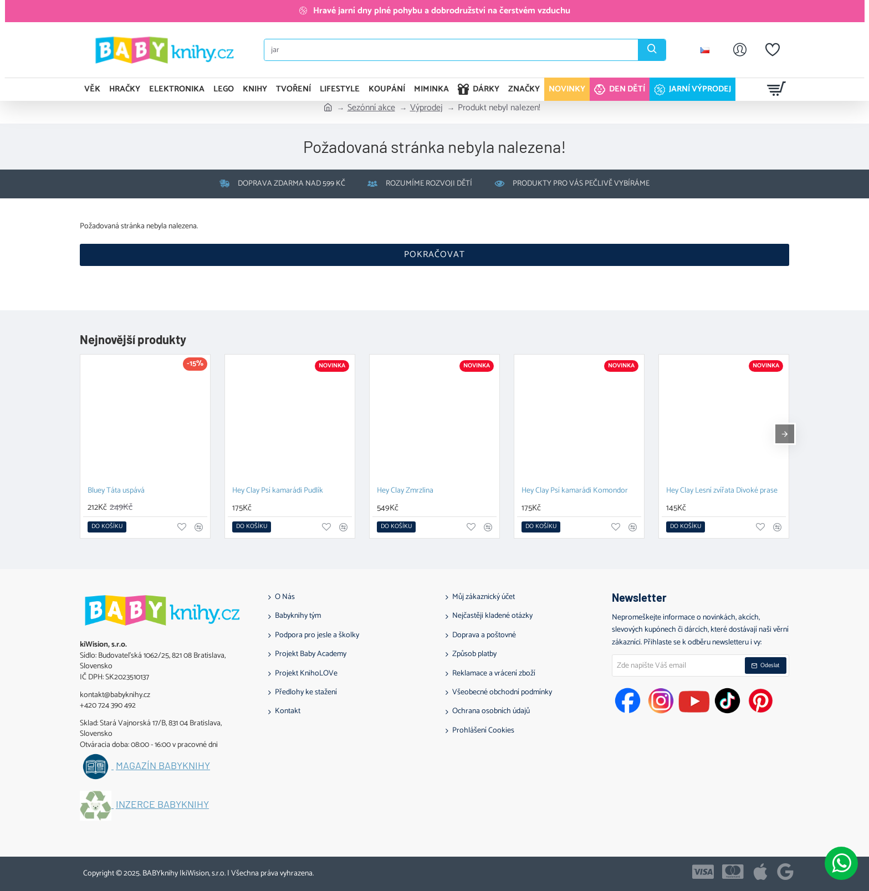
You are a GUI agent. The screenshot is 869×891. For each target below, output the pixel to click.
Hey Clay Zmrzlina (405, 491)
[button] (107, 526)
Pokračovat (434, 254)
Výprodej (426, 108)
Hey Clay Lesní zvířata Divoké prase (722, 491)
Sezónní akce (371, 108)
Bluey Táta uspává (116, 491)
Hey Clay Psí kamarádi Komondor (575, 491)
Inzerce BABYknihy (162, 804)
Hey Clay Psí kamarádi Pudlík (277, 491)
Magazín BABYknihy (163, 765)
